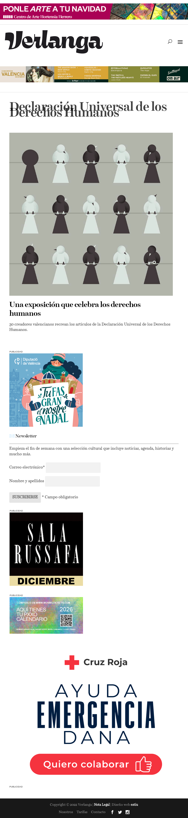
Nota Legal (102, 805)
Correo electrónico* (27, 467)
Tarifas (82, 812)
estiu (134, 805)
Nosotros (66, 812)
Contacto (98, 812)
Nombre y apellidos (26, 481)
